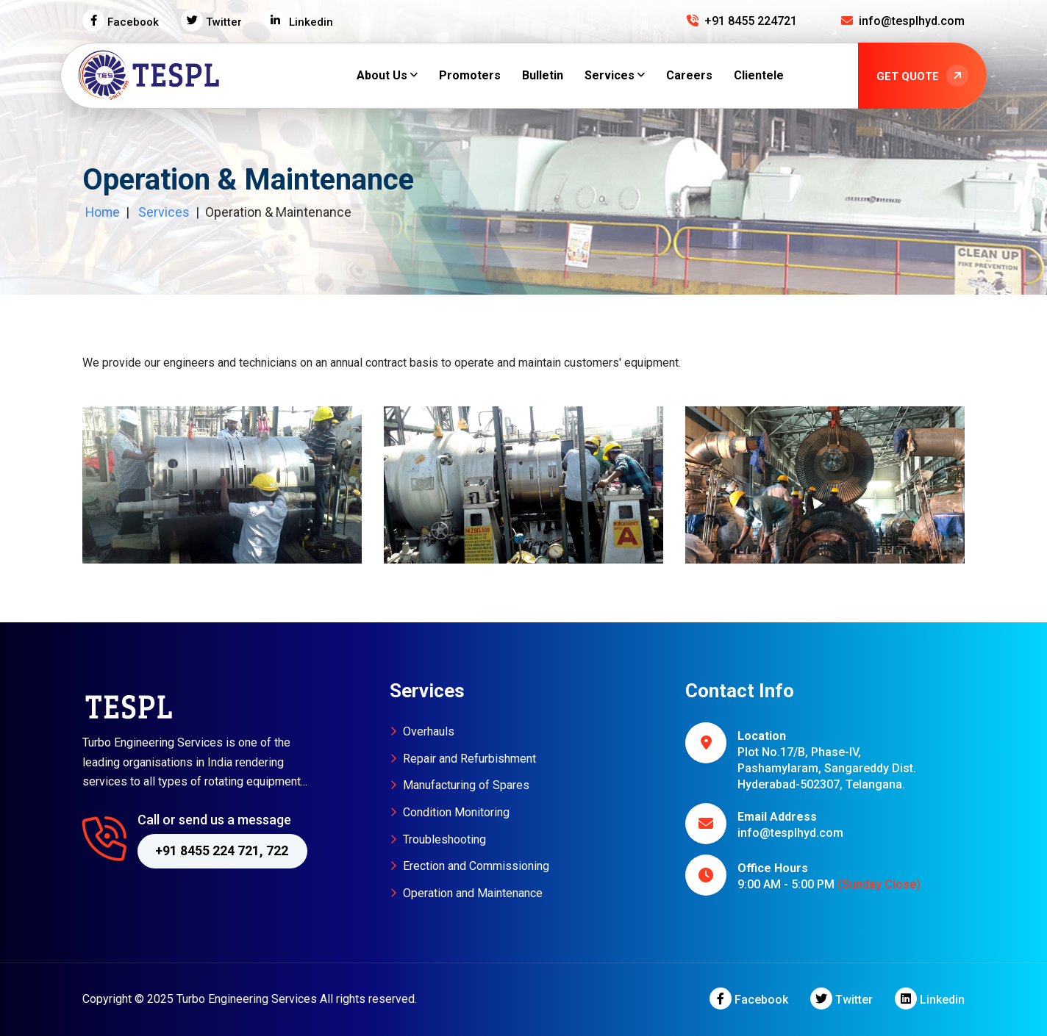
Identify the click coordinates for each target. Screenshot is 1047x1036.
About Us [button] (382, 75)
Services (164, 212)
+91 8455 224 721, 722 (221, 850)
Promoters (470, 75)
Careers (689, 75)
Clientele (759, 75)
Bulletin (542, 75)
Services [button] (610, 75)
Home (101, 212)
